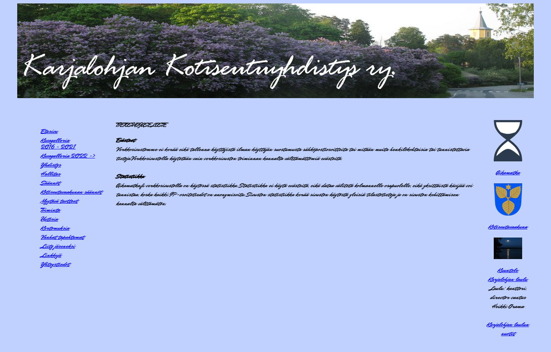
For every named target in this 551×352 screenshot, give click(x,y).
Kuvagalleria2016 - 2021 (58, 143)
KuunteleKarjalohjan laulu (508, 275)
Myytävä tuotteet (59, 200)
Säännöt (50, 182)
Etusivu (49, 131)
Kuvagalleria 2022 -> (68, 155)
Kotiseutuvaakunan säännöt (71, 191)
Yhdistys (51, 164)
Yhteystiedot (55, 264)
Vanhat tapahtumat (62, 236)
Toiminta (50, 209)
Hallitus (50, 173)
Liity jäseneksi (58, 245)
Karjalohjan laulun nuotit (508, 329)
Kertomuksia (55, 227)
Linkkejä (51, 254)
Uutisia (49, 218)
